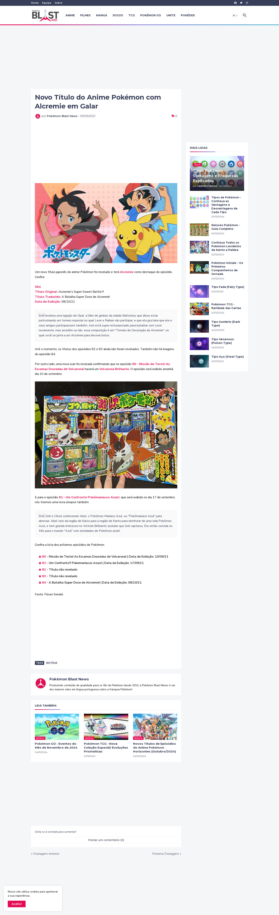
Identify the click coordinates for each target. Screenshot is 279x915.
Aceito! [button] (17, 904)
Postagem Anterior (46, 854)
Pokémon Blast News (69, 679)
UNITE (170, 15)
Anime (70, 15)
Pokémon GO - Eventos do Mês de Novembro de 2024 (56, 745)
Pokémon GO (150, 15)
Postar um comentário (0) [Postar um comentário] (106, 840)
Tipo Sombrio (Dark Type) (225, 323)
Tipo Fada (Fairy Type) (227, 287)
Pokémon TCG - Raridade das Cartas (226, 306)
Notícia (51, 662)
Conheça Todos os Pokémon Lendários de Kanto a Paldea (226, 246)
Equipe (46, 2)
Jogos (118, 15)
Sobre (58, 2)
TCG (131, 15)
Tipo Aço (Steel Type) (227, 356)
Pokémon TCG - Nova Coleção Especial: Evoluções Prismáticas (106, 747)
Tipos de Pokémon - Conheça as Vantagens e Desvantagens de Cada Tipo (226, 205)
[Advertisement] (139, 57)
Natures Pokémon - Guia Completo (225, 227)
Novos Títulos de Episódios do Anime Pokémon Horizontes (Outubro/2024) (154, 747)
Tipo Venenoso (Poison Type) (222, 341)
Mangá (101, 15)
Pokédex (188, 15)
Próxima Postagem (165, 854)
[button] (235, 15)
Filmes (85, 15)
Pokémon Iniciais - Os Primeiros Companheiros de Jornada (227, 268)
